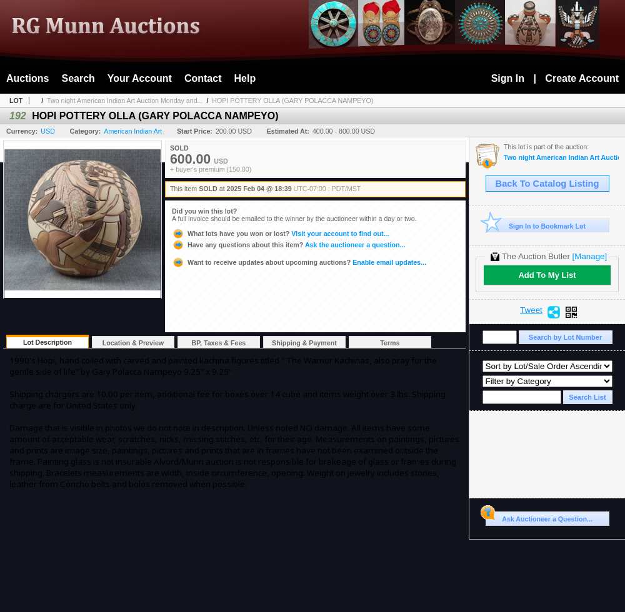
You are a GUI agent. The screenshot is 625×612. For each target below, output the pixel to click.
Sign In (507, 78)
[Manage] (589, 256)
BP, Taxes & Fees (219, 343)
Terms (389, 343)
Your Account (140, 78)
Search (77, 78)
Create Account (582, 78)
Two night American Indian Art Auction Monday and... (124, 100)
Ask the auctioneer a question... (288, 245)
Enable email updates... (299, 262)
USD (48, 131)
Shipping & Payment (304, 343)
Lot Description (47, 342)
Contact (203, 78)
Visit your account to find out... (280, 233)
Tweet (531, 310)
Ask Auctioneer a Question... (539, 517)
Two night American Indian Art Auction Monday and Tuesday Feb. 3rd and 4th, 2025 (561, 157)
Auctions (27, 78)
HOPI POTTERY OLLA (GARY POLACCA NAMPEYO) (292, 100)
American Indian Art (133, 131)
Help (245, 78)
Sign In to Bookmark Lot (536, 226)
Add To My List (547, 275)
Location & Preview (133, 343)
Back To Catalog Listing (547, 184)
